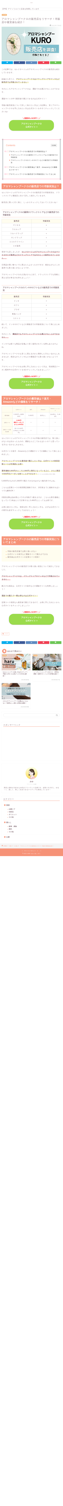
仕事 (8, 837)
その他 (4, 15)
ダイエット (13, 814)
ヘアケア (6, 633)
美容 (8, 805)
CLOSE (54, 145)
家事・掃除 (13, 826)
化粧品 (11, 812)
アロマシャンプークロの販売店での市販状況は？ (28, 151)
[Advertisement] (31, 743)
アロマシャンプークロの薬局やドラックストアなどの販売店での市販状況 (34, 156)
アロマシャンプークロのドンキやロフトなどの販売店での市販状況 (34, 161)
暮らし (8, 822)
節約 (10, 829)
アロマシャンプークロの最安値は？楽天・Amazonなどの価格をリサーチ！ (33, 168)
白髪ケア (12, 809)
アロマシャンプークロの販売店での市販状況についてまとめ (32, 174)
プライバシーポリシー (30, 850)
